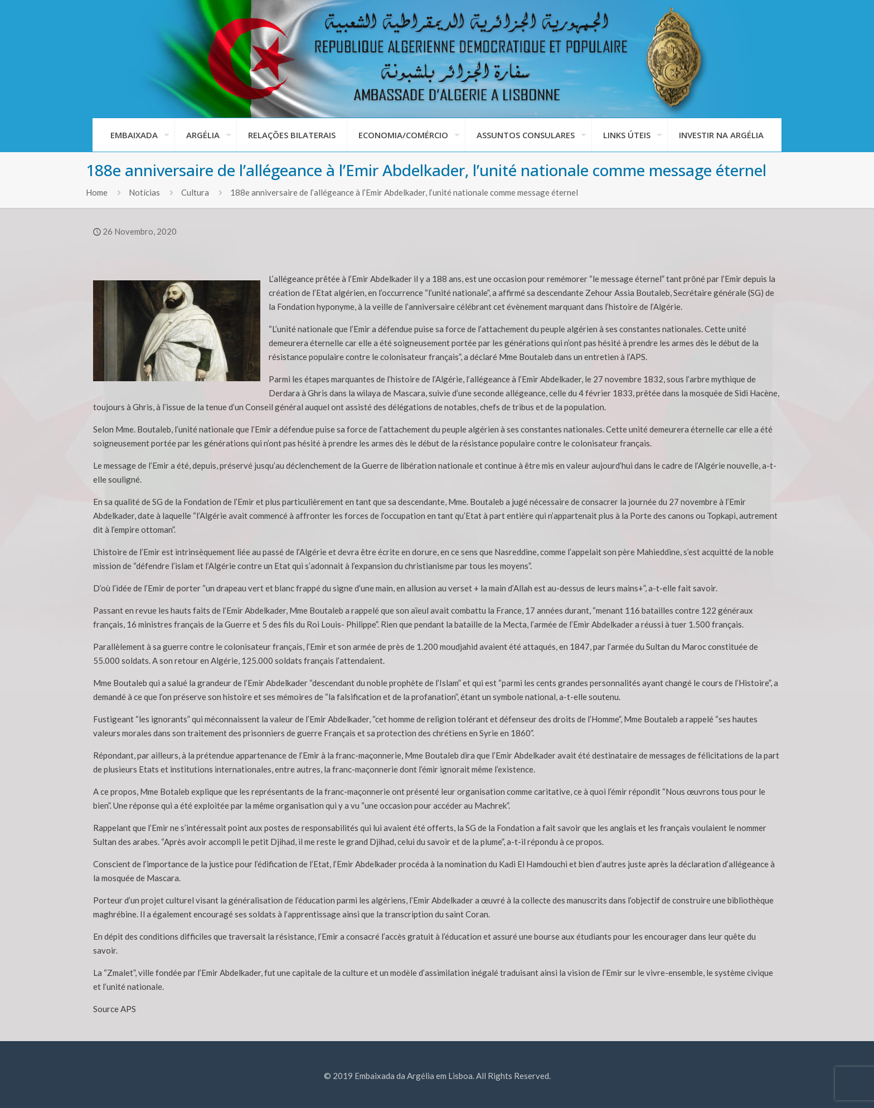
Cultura (195, 192)
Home (97, 192)
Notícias (144, 192)
